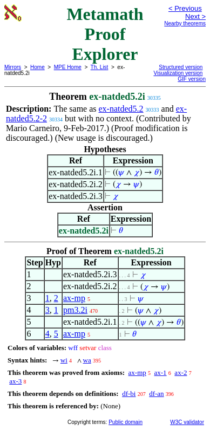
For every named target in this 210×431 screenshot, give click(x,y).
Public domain (126, 422)
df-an (156, 393)
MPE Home (68, 67)
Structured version (180, 67)
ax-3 (15, 381)
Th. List (100, 67)
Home (37, 67)
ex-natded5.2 (121, 108)
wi (63, 360)
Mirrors (12, 67)
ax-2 (180, 372)
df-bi (129, 393)
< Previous (185, 8)
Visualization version (177, 73)
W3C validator (187, 422)
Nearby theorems (185, 23)
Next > (195, 16)
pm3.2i (75, 309)
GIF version (192, 79)
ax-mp (74, 298)
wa (87, 360)
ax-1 (160, 372)
